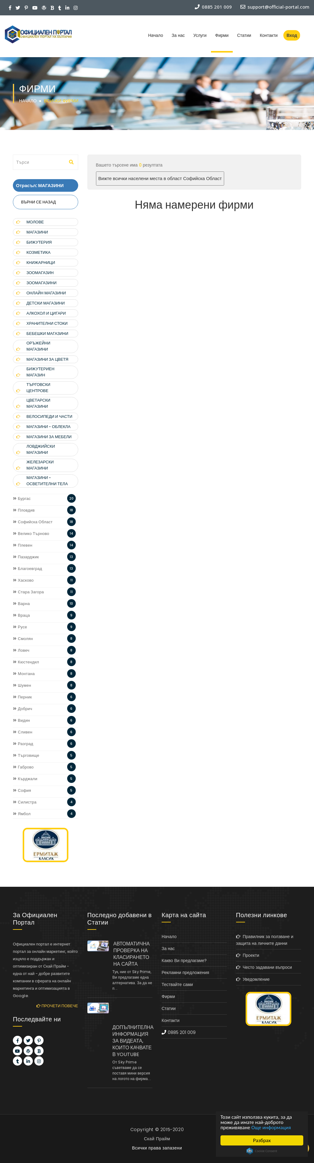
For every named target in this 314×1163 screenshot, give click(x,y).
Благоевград (27, 569)
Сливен (23, 732)
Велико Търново (31, 533)
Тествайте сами (177, 984)
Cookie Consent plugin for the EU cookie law (262, 1151)
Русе (20, 627)
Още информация (271, 1127)
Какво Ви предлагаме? (184, 960)
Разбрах (262, 1140)
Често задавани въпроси (264, 967)
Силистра (24, 802)
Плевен (22, 545)
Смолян (23, 639)
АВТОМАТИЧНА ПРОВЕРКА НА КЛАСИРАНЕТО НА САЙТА (131, 954)
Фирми (222, 35)
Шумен (22, 685)
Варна (21, 604)
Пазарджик (26, 557)
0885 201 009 (182, 1032)
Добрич (22, 709)
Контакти (269, 35)
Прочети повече (57, 1006)
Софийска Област (33, 522)
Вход (291, 35)
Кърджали (25, 779)
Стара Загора (28, 592)
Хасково (23, 580)
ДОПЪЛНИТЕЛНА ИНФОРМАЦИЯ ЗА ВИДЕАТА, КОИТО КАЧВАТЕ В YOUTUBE (133, 1041)
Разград (23, 744)
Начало (155, 35)
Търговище (26, 755)
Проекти (247, 955)
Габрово (23, 767)
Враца (21, 615)
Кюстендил (26, 662)
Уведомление (253, 979)
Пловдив (24, 510)
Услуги (199, 35)
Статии (244, 35)
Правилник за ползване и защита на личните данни (264, 939)
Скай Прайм (157, 1139)
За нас (178, 35)
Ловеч (21, 650)
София (22, 790)
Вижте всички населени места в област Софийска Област (160, 178)
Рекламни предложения (185, 972)
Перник (22, 697)
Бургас (22, 498)
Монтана (24, 674)
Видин (21, 720)
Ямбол (22, 814)
